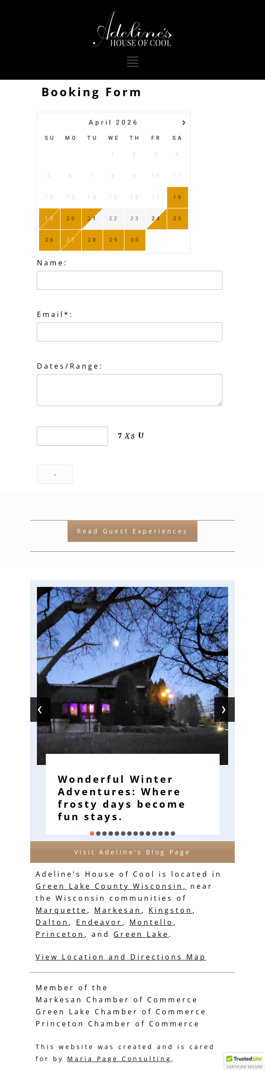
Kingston (171, 910)
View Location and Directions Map (121, 957)
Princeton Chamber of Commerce (118, 1024)
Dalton (52, 922)
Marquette (61, 910)
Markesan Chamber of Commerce (117, 1000)
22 (114, 218)
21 (92, 218)
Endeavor (99, 922)
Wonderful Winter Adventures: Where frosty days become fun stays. (122, 797)
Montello (151, 922)
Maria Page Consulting (119, 1058)
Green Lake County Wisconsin (109, 886)
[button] (92, 833)
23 (135, 218)
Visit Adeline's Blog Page (132, 852)
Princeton (60, 934)
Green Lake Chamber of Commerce (121, 1012)
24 (156, 218)
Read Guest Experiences (132, 531)
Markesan (117, 910)
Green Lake (141, 934)
